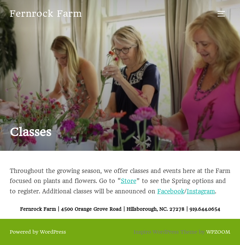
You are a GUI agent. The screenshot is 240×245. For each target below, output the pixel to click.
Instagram (201, 191)
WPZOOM (218, 232)
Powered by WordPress (38, 232)
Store (128, 181)
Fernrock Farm (46, 13)
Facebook (170, 191)
